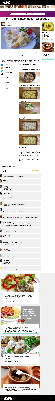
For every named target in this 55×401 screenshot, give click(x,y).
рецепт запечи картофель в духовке (13, 61)
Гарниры (6, 325)
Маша (10, 23)
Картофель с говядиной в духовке (17, 387)
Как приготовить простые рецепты (5, 2)
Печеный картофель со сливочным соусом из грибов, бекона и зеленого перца (19, 297)
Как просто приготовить (6, 398)
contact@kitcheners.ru (51, 398)
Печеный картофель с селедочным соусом (18, 357)
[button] (53, 2)
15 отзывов (8, 24)
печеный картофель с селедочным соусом (16, 217)
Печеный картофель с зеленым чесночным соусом (16, 328)
